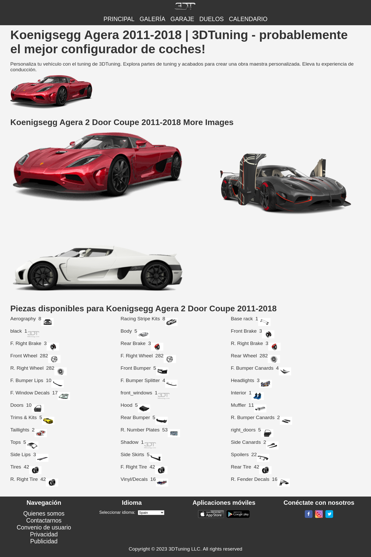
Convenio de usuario (44, 527)
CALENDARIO (248, 19)
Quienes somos (43, 513)
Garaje (182, 19)
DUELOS (211, 19)
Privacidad (44, 534)
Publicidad (43, 541)
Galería (152, 19)
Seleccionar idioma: (117, 512)
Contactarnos (44, 520)
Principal (119, 19)
